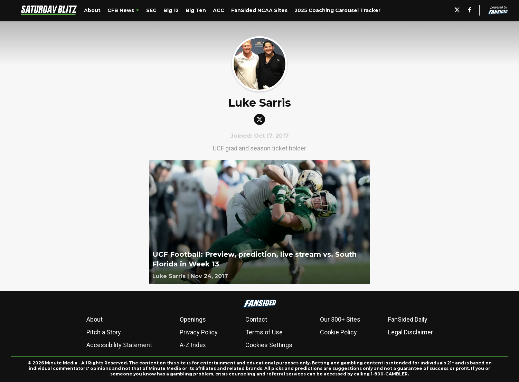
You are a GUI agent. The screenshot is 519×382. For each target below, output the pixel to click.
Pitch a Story (103, 332)
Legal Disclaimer (410, 332)
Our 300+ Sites (340, 319)
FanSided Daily (407, 319)
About (94, 319)
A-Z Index (193, 345)
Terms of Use (264, 332)
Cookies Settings (268, 345)
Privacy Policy (199, 332)
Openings (193, 319)
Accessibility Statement (119, 345)
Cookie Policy (338, 332)
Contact (256, 319)
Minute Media (61, 362)
